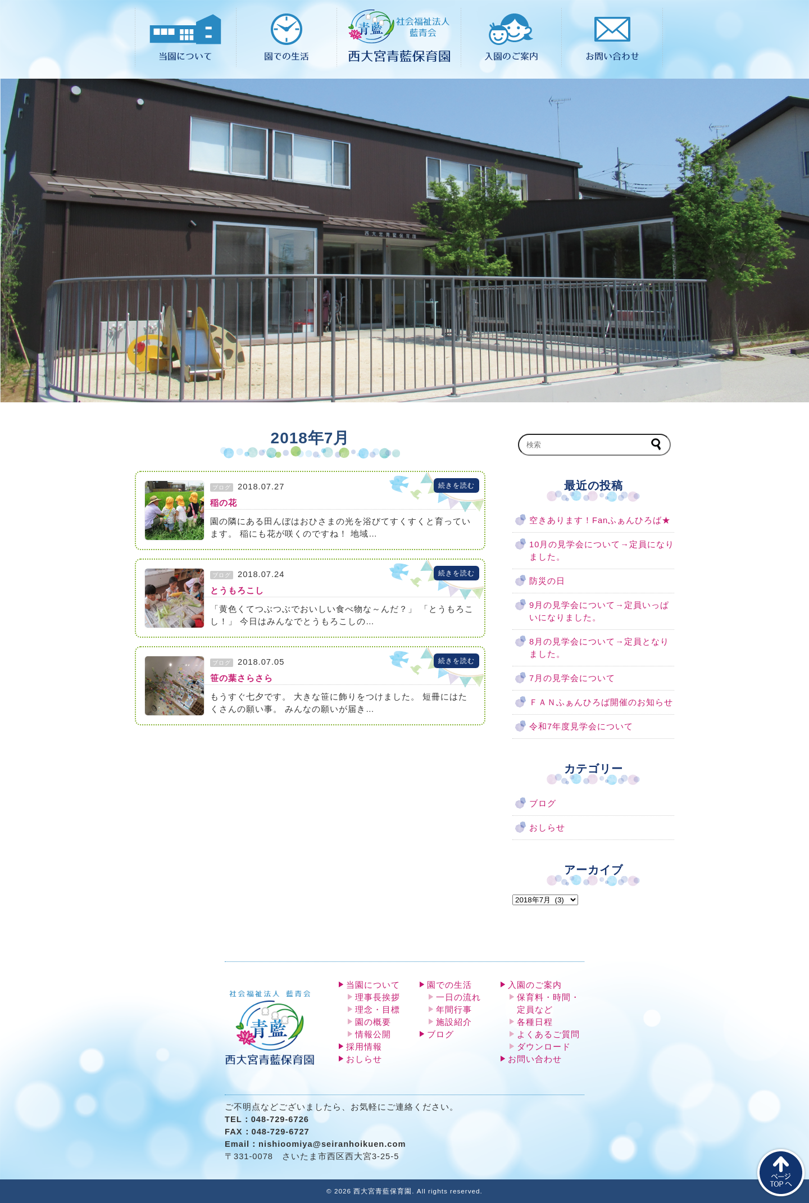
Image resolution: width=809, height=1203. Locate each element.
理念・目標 (377, 1009)
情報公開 (373, 1034)
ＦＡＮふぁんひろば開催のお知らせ (601, 702)
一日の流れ (458, 997)
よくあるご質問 (548, 1034)
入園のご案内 (535, 984)
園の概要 (373, 1022)
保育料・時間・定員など (548, 1003)
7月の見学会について (572, 678)
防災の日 (547, 580)
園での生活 (449, 984)
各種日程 (535, 1022)
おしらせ (547, 827)
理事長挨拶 (377, 997)
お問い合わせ (535, 1059)
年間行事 (454, 1009)
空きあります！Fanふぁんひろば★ (600, 520)
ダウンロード (544, 1046)
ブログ (542, 803)
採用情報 (364, 1046)
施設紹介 (454, 1022)
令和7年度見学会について (581, 726)
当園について (373, 984)
